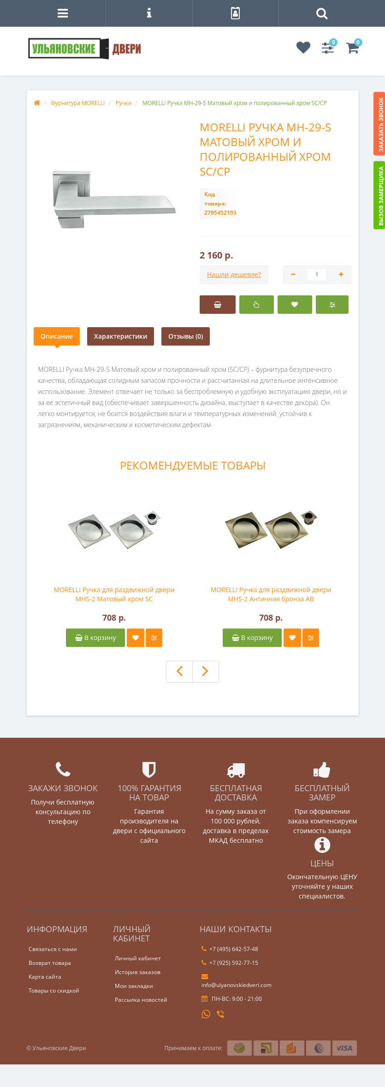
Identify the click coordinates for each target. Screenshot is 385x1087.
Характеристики (120, 336)
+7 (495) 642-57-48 (229, 949)
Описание (57, 336)
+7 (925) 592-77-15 (229, 963)
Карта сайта (45, 977)
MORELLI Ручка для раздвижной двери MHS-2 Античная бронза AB (271, 594)
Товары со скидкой (54, 990)
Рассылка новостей (141, 1000)
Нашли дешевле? (234, 274)
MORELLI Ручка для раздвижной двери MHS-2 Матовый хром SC (114, 594)
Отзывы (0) (185, 336)
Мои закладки (134, 986)
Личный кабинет (138, 958)
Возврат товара (50, 963)
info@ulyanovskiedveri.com (236, 981)
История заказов (137, 972)
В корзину (95, 637)
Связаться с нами (53, 949)
